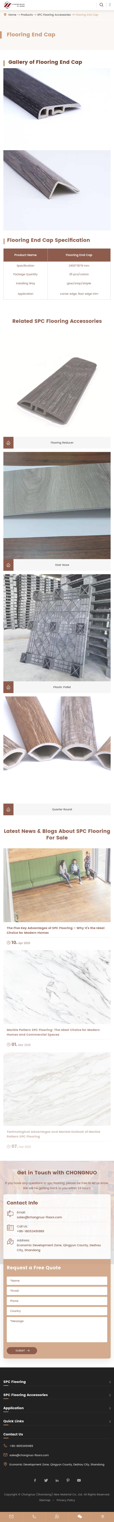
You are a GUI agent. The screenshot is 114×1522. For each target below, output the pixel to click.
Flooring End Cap (86, 15)
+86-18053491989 (30, 1233)
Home (12, 15)
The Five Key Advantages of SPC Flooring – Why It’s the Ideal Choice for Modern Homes (56, 932)
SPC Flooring (14, 1382)
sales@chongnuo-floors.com (39, 1219)
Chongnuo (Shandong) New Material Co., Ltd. (52, 1494)
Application (13, 1408)
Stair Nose (62, 567)
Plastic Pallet (62, 689)
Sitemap (44, 1500)
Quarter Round (62, 811)
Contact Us (13, 1434)
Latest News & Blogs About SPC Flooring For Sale (57, 836)
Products (27, 15)
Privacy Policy (66, 1500)
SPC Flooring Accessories (54, 15)
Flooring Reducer (62, 444)
